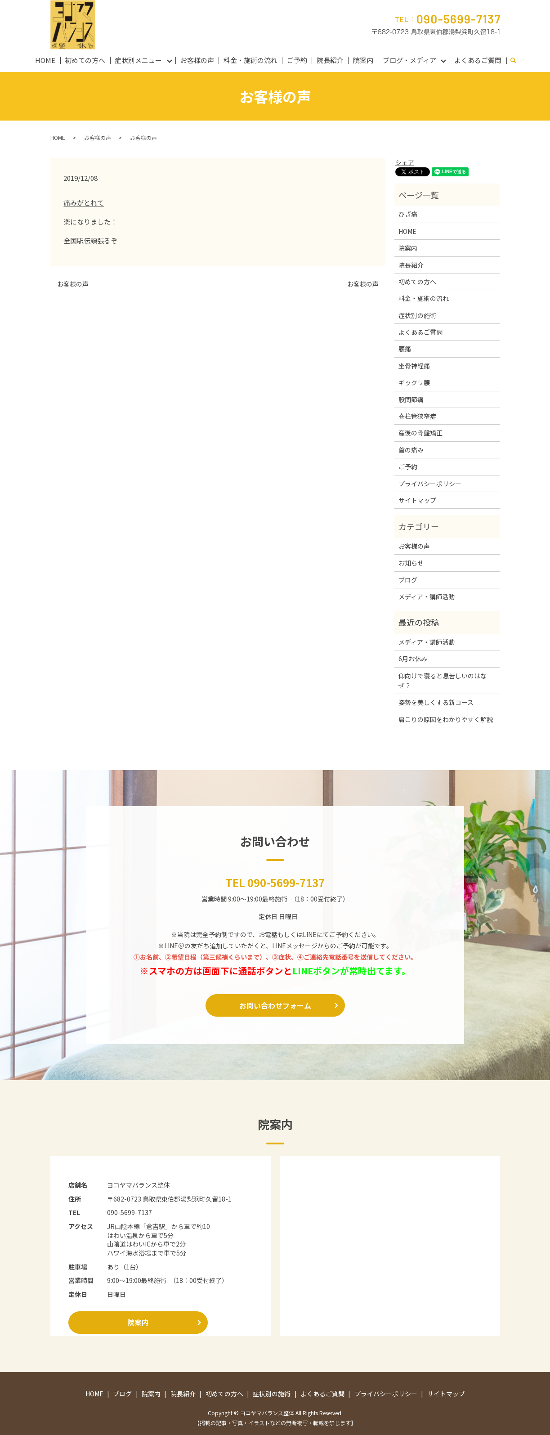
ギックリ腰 (414, 382)
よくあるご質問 (477, 60)
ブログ (407, 579)
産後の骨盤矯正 (420, 432)
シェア (404, 162)
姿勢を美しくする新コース (436, 702)
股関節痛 (411, 399)
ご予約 (297, 60)
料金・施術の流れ (250, 60)
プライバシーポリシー (429, 483)
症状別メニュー (138, 60)
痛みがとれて (83, 202)
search (517, 60)
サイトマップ (417, 500)
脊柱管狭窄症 (417, 416)
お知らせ (411, 562)
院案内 (363, 60)
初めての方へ (85, 60)
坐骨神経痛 (414, 365)
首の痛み (411, 449)
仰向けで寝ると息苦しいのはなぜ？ (442, 680)
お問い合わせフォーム (275, 1005)
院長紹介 (330, 60)
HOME (45, 60)
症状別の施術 (417, 315)
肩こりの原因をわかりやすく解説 (445, 719)
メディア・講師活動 (426, 596)
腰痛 (404, 348)
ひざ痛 (407, 214)
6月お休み (412, 658)
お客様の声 (197, 60)
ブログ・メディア (409, 60)
